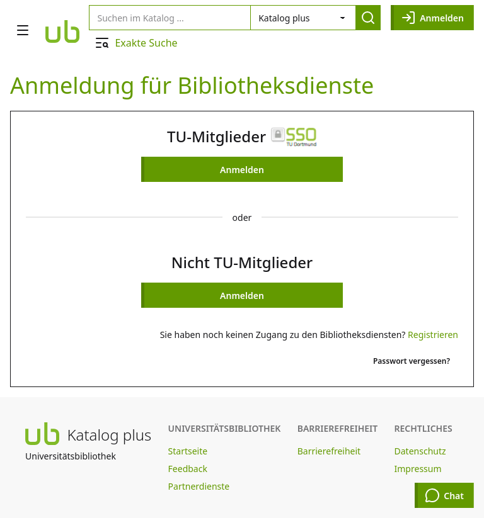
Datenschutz (420, 451)
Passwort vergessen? (411, 361)
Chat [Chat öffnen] (444, 495)
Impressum (418, 469)
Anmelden (432, 17)
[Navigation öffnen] (22, 30)
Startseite (188, 451)
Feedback (187, 469)
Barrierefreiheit (328, 451)
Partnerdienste (199, 486)
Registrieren (433, 335)
